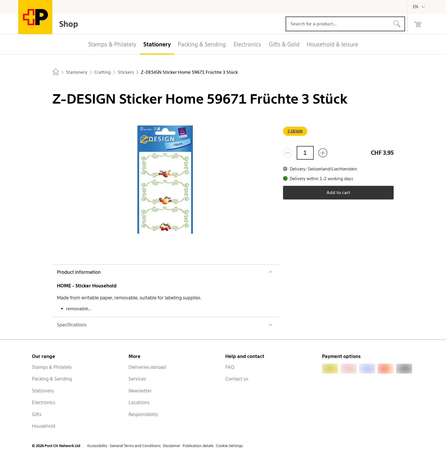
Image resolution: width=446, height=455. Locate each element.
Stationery (43, 391)
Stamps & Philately (52, 367)
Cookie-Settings (229, 446)
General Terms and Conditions (135, 446)
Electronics (43, 402)
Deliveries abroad (147, 367)
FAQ (229, 367)
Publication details (198, 446)
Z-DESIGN (295, 131)
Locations (139, 402)
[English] (419, 7)
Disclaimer (171, 446)
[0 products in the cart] (418, 24)
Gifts (37, 414)
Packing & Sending (52, 379)
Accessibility (97, 446)
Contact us (236, 379)
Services (137, 379)
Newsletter (140, 391)
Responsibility (143, 414)
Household (43, 426)
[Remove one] (287, 152)
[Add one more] (322, 152)
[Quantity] (305, 153)
